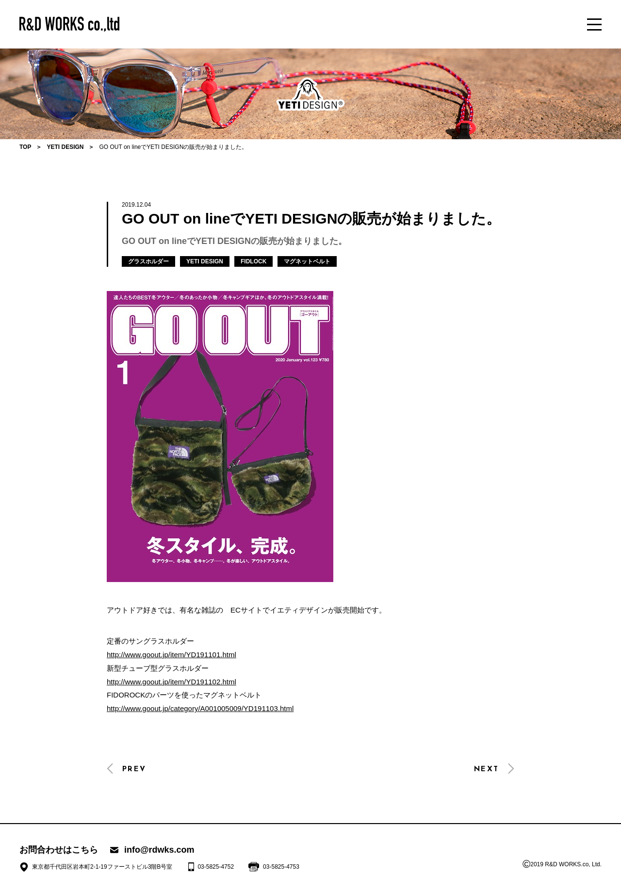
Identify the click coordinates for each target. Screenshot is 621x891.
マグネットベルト (307, 261)
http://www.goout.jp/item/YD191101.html (171, 654)
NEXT (486, 769)
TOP (25, 147)
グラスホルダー (148, 261)
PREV (134, 769)
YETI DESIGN (65, 147)
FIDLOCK (253, 261)
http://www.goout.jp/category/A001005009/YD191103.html (200, 708)
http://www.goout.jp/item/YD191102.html (171, 682)
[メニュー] (594, 24)
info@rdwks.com (159, 849)
